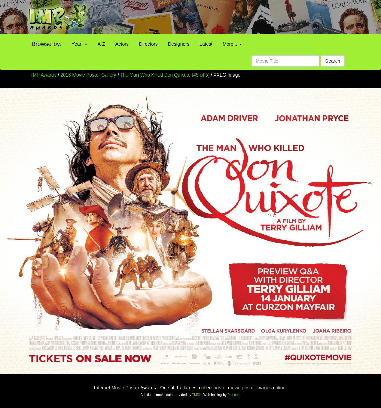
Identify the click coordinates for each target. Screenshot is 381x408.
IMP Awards (44, 75)
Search (332, 61)
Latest (205, 44)
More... (232, 44)
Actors (122, 44)
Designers (178, 44)
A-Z (101, 44)
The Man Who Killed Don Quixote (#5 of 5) (165, 75)
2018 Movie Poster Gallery (88, 75)
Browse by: (46, 44)
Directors (148, 44)
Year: (79, 44)
